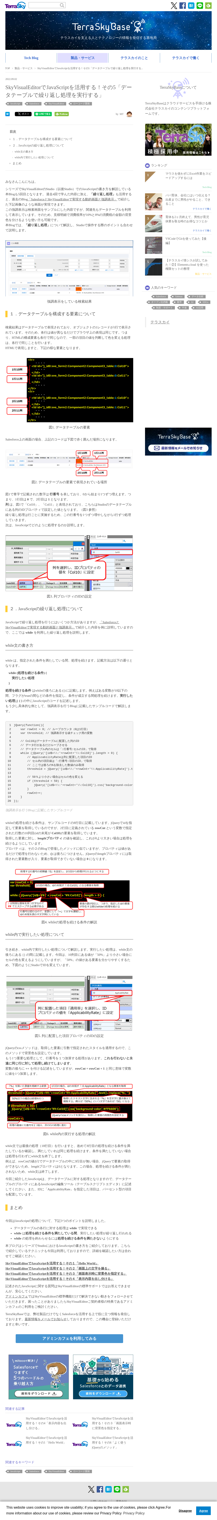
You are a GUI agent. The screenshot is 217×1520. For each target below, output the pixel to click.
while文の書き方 (24, 151)
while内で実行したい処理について (34, 157)
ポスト (23, 113)
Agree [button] (203, 1510)
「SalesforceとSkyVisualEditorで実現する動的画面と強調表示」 (72, 199)
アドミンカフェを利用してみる (69, 1338)
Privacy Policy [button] (134, 1513)
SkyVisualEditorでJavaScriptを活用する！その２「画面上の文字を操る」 (58, 1268)
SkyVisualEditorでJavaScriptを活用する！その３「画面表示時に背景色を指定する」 (66, 1273)
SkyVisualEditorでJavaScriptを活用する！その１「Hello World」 (52, 1263)
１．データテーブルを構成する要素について (42, 139)
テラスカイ (160, 322)
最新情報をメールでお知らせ (46, 1319)
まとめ (16, 163)
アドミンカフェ (16, 1296)
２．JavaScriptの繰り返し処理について (38, 145)
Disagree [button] (185, 1510)
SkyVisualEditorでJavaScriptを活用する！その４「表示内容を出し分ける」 (59, 1279)
